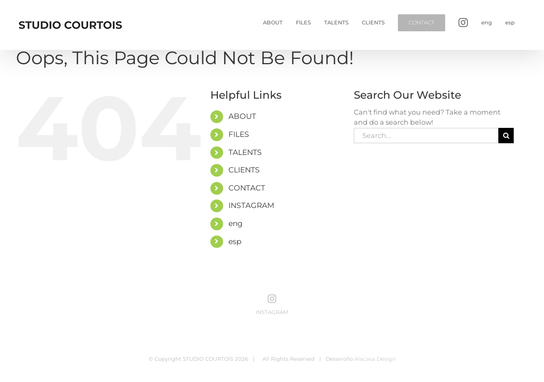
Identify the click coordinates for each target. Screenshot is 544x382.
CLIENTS (244, 170)
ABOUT (242, 116)
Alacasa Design (375, 358)
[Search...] (426, 135)
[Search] (506, 135)
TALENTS (245, 152)
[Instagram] (272, 298)
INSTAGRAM (251, 205)
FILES (238, 134)
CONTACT (246, 188)
